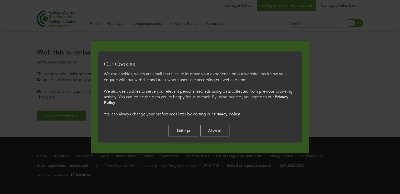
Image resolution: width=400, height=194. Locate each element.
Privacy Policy (227, 114)
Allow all (214, 130)
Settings (183, 130)
